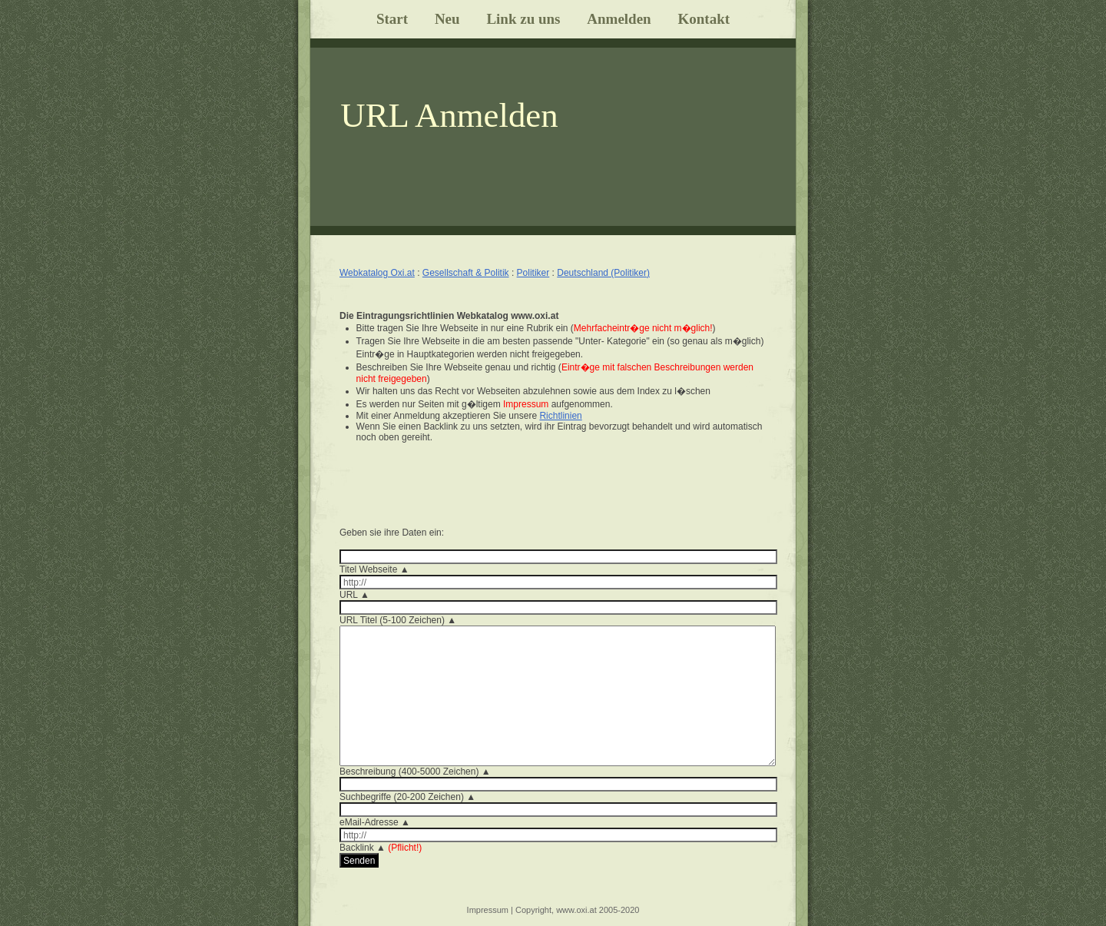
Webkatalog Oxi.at (377, 272)
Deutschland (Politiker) (603, 272)
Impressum (487, 909)
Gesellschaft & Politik (465, 272)
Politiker (533, 272)
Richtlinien (560, 415)
